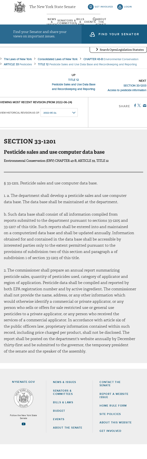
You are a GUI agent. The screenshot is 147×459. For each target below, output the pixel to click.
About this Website (116, 437)
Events (90, 26)
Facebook (134, 120)
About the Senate (67, 442)
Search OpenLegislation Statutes (122, 64)
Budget (59, 425)
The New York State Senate (52, 9)
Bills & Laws (67, 26)
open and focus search (128, 25)
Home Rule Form (113, 420)
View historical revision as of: (20, 127)
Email (143, 120)
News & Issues (23, 26)
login (128, 9)
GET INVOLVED (110, 445)
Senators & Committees (45, 26)
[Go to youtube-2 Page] (23, 438)
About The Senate (112, 26)
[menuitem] (22, 25)
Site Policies (110, 428)
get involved (104, 9)
